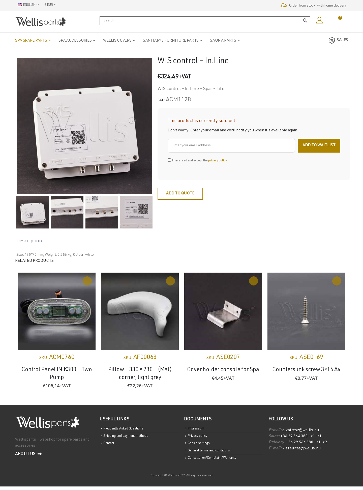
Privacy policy (199, 437)
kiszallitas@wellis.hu (301, 449)
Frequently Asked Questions (126, 429)
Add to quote (180, 194)
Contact (109, 445)
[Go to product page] (57, 311)
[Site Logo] (40, 21)
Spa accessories (75, 41)
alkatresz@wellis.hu (300, 430)
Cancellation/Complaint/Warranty (215, 461)
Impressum (196, 429)
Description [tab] (29, 241)
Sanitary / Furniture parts (171, 41)
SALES (337, 40)
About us (28, 454)
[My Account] (319, 20)
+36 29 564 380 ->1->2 (306, 443)
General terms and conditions (211, 453)
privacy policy (217, 160)
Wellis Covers (117, 41)
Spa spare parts (31, 41)
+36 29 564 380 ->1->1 (301, 437)
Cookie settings (200, 445)
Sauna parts (223, 41)
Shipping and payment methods (128, 437)
